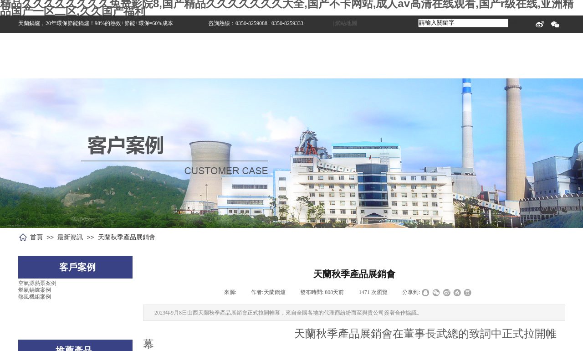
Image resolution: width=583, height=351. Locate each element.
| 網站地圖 (345, 23)
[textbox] (463, 23)
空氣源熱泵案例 (37, 283)
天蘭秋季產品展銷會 (126, 237)
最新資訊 (70, 237)
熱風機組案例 (34, 297)
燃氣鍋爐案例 (34, 290)
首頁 (36, 237)
